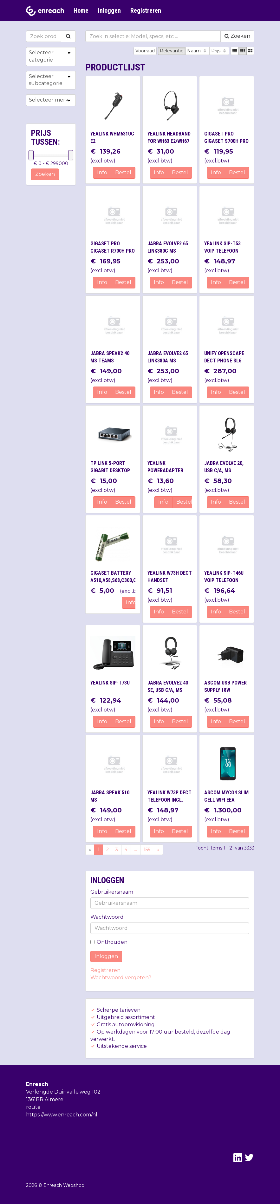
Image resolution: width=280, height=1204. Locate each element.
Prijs (219, 51)
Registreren (145, 10)
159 (147, 849)
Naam (197, 51)
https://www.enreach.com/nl (61, 1115)
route (33, 1107)
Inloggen (109, 10)
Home (81, 10)
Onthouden (108, 942)
